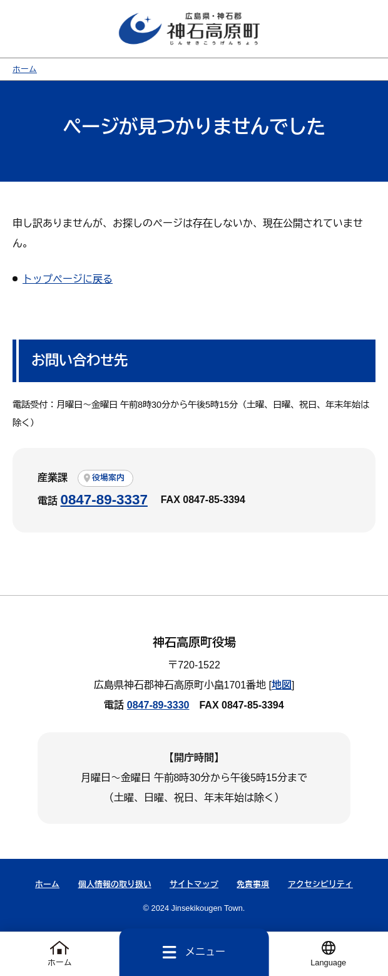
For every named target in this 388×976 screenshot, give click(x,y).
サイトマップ (194, 885)
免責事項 (253, 885)
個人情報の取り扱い (114, 885)
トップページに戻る (68, 279)
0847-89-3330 (158, 705)
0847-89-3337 (103, 500)
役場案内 (108, 478)
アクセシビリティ (320, 885)
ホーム (25, 70)
